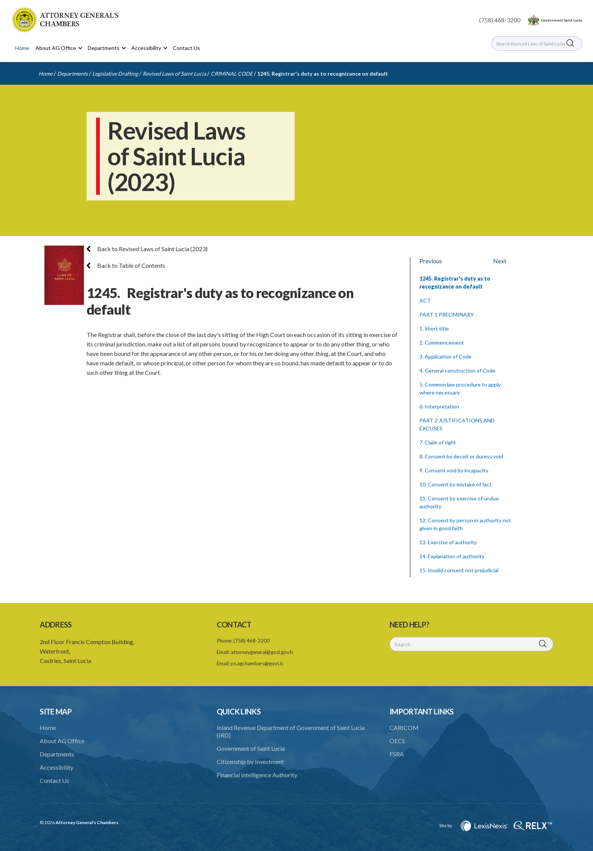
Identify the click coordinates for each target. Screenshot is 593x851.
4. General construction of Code (457, 370)
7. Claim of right (437, 442)
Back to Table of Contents (126, 265)
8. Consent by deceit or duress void (461, 456)
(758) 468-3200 (499, 19)
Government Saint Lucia (561, 20)
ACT (425, 300)
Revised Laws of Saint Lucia (174, 73)
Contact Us (186, 48)
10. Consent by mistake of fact (455, 484)
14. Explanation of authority (451, 556)
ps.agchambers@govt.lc (257, 663)
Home (22, 48)
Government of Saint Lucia (251, 748)
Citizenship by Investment (250, 761)
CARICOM (404, 727)
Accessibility (56, 767)
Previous (430, 260)
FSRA (397, 754)
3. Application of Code (445, 356)
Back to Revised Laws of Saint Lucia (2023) (147, 248)
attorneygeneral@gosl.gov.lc (262, 652)
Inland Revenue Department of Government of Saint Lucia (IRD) (291, 731)
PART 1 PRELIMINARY (446, 314)
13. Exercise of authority (448, 542)
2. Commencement (441, 342)
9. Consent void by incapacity (453, 470)
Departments (72, 73)
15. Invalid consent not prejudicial (458, 570)
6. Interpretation (439, 406)
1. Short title (434, 328)
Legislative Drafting (115, 73)
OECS (397, 740)
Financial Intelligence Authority (257, 774)
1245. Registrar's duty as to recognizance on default (322, 73)
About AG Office (62, 740)
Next (499, 260)
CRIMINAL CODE (232, 73)
